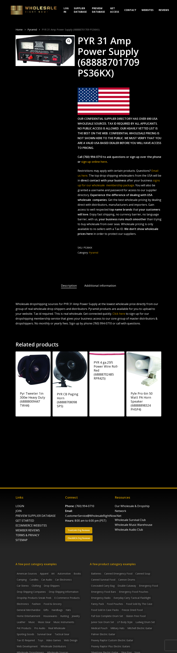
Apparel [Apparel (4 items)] (44, 573)
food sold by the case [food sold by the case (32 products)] (139, 604)
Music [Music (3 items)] (31, 622)
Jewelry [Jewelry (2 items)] (76, 616)
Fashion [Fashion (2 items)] (36, 604)
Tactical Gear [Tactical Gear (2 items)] (62, 634)
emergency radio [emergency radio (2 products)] (101, 597)
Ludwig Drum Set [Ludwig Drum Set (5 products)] (145, 622)
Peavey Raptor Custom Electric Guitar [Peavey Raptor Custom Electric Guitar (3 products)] (112, 640)
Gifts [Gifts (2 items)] (46, 610)
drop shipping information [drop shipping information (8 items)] (63, 591)
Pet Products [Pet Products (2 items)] (24, 628)
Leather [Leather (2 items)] (21, 622)
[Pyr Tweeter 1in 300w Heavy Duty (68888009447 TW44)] (33, 369)
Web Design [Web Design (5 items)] (70, 640)
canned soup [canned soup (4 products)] (142, 573)
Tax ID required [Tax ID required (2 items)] (26, 640)
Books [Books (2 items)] (77, 573)
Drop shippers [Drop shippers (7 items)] (52, 585)
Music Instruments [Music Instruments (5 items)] (63, 622)
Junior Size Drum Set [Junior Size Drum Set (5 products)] (102, 622)
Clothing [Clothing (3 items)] (36, 585)
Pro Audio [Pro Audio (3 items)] (39, 628)
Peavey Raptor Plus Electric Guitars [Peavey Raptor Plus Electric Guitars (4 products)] (110, 646)
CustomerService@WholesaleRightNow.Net (93, 516)
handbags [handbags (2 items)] (57, 610)
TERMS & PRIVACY (27, 535)
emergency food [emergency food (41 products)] (148, 585)
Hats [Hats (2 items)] (68, 610)
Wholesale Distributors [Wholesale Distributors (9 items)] (53, 646)
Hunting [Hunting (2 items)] (64, 616)
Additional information (100, 286)
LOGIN (20, 506)
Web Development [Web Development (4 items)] (27, 646)
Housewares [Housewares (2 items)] (50, 616)
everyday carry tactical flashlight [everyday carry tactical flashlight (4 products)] (132, 597)
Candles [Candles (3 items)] (34, 579)
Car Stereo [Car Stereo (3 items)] (23, 585)
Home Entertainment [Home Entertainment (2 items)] (28, 616)
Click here (119, 314)
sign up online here (94, 162)
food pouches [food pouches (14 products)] (115, 604)
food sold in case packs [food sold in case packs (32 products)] (105, 610)
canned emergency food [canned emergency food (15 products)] (118, 573)
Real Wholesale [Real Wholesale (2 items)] (56, 628)
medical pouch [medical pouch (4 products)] (99, 628)
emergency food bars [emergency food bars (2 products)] (103, 591)
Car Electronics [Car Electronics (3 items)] (63, 579)
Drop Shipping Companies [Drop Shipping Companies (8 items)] (31, 591)
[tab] (69, 285)
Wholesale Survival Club (130, 520)
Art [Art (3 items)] (53, 573)
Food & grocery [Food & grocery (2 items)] (53, 604)
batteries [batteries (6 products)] (96, 573)
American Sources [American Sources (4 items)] (27, 573)
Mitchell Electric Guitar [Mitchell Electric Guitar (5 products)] (139, 628)
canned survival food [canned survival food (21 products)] (103, 579)
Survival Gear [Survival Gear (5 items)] (44, 634)
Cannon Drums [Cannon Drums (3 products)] (126, 579)
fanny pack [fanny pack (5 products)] (97, 604)
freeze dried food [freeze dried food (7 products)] (132, 610)
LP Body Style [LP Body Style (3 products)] (125, 622)
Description (69, 286)
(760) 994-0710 (84, 506)
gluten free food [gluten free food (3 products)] (136, 616)
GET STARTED (25, 521)
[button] (69, 41)
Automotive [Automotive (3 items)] (64, 573)
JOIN (19, 511)
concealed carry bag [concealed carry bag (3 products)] (103, 585)
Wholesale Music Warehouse (133, 525)
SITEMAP (21, 540)
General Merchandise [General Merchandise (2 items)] (28, 610)
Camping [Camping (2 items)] (22, 579)
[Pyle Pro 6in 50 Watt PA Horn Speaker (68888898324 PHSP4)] (143, 369)
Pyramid (32, 29)
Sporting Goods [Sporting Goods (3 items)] (25, 634)
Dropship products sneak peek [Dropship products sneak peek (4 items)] (34, 597)
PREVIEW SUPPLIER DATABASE (36, 516)
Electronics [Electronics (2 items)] (23, 604)
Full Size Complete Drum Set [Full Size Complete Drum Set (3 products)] (107, 616)
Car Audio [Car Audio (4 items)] (46, 579)
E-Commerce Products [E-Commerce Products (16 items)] (67, 597)
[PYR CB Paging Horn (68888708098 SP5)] (70, 369)
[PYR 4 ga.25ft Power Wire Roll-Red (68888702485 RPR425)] (106, 353)
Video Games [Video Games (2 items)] (53, 640)
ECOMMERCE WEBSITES (31, 525)
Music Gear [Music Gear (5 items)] (44, 622)
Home (19, 29)
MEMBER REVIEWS (28, 530)
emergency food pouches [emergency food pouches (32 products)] (133, 591)
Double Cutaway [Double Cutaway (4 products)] (127, 585)
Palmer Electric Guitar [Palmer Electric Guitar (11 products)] (103, 634)
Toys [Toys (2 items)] (40, 640)
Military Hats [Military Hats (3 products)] (117, 628)
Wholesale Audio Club (129, 530)
